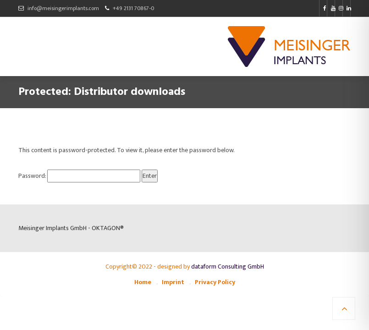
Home (142, 282)
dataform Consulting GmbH (227, 266)
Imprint (173, 282)
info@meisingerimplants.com (63, 8)
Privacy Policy (215, 282)
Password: (79, 176)
